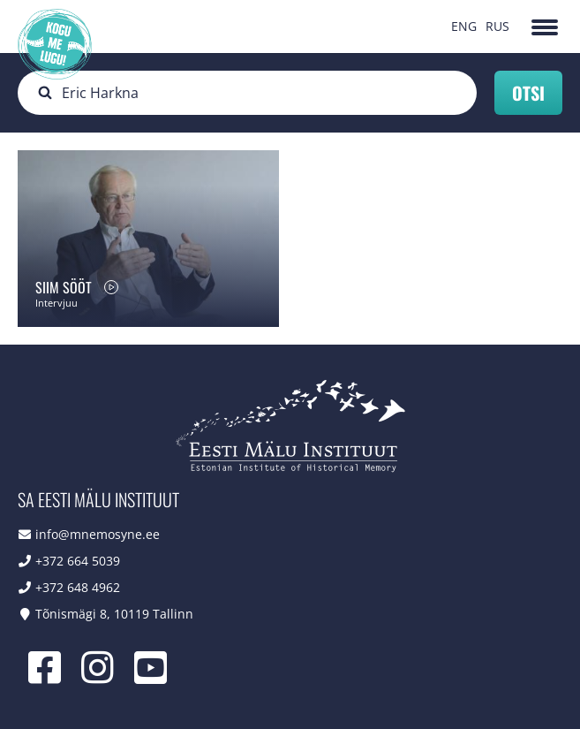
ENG (464, 26)
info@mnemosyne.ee (97, 534)
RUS (497, 26)
